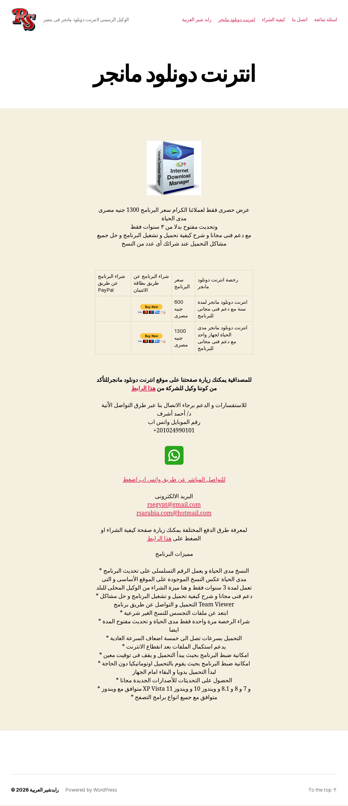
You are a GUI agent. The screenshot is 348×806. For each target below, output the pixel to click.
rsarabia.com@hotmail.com (174, 514)
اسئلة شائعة (325, 20)
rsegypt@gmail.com (174, 505)
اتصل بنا (299, 20)
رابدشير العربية (44, 790)
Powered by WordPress (91, 790)
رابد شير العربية (197, 20)
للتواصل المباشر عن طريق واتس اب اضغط (174, 480)
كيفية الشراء (273, 20)
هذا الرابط (143, 389)
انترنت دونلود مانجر (236, 20)
